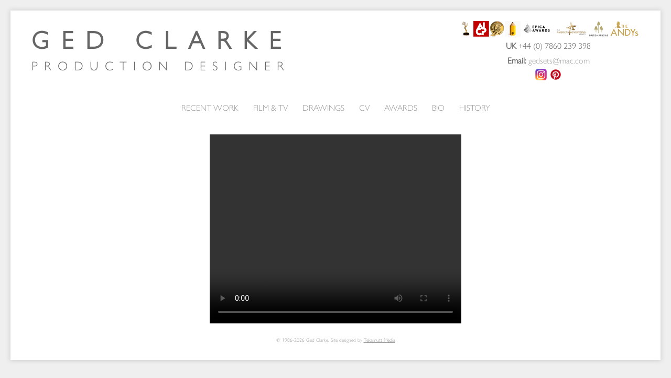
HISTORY (474, 107)
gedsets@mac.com (559, 60)
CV (364, 107)
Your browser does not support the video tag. (335, 228)
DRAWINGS (323, 107)
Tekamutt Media (379, 339)
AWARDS (400, 107)
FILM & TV (270, 107)
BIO (438, 107)
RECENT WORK (210, 107)
